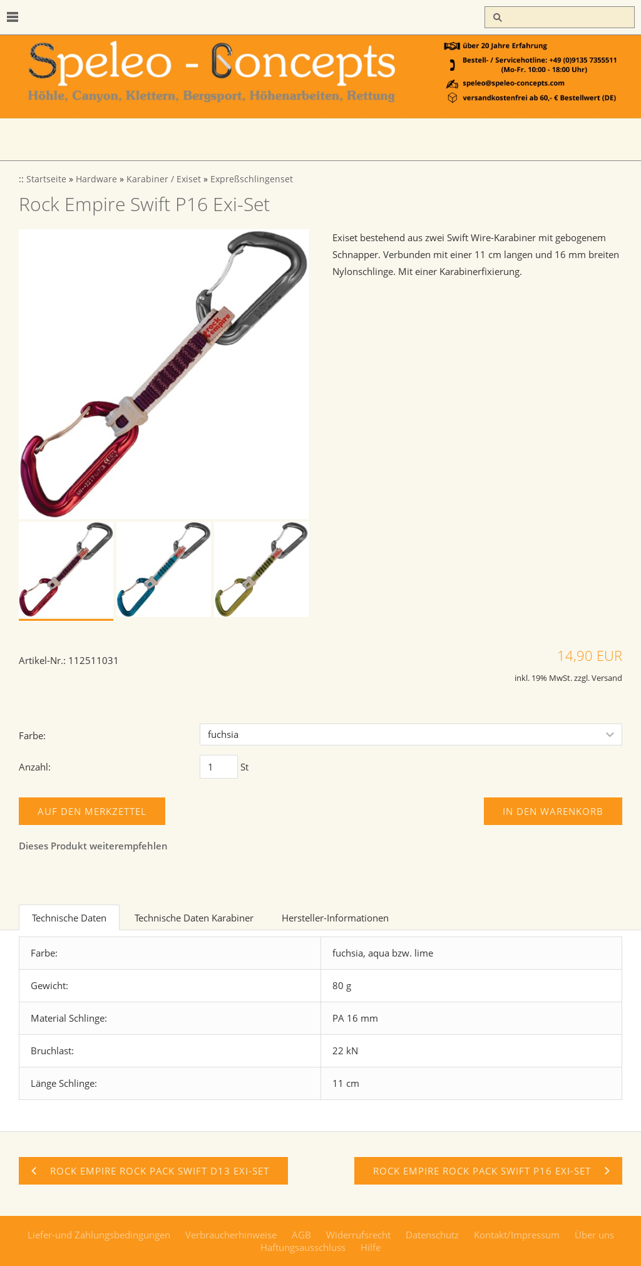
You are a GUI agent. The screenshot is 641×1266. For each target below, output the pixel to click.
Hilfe (371, 1247)
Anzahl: (35, 766)
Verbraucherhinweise (231, 1234)
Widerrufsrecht (358, 1234)
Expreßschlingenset (251, 179)
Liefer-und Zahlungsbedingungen (99, 1234)
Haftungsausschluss (303, 1247)
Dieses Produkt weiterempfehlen (93, 845)
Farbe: (32, 735)
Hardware (96, 179)
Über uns (594, 1234)
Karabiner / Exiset (163, 179)
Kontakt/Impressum (517, 1234)
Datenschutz (432, 1234)
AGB (301, 1234)
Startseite (46, 179)
